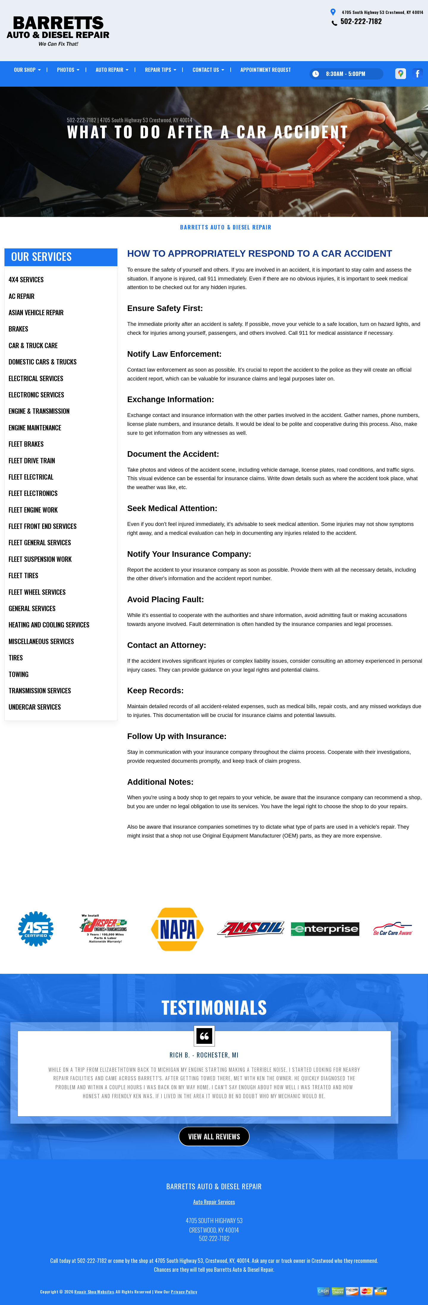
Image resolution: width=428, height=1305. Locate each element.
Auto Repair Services (214, 1216)
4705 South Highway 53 (124, 120)
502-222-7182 (361, 20)
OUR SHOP (25, 69)
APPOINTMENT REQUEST (265, 69)
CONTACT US (206, 69)
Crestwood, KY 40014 (170, 120)
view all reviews (214, 1151)
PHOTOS (65, 69)
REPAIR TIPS (158, 69)
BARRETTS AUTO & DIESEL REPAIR (225, 242)
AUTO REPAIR (109, 69)
